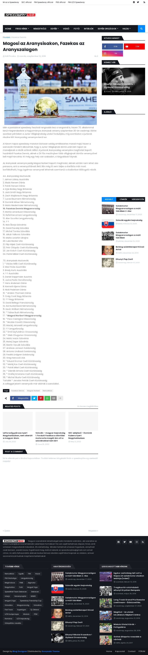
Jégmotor (31, 583)
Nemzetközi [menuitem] (39, 28)
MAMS (33, 596)
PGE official (60, 2)
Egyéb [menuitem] (54, 28)
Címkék (123, 199)
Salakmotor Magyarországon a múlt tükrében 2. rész (128, 208)
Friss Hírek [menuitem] (21, 28)
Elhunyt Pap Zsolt (124, 259)
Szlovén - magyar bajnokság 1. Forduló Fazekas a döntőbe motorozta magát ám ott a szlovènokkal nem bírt (50, 437)
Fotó (21, 587)
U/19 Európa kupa (12, 614)
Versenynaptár (20, 596)
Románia (8, 618)
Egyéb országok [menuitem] (107, 28)
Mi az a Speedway (11, 2)
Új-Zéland (34, 609)
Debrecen (35, 592)
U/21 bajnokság (23, 618)
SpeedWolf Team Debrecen (16, 592)
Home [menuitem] (8, 28)
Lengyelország (27, 578)
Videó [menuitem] (66, 28)
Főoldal (6, 37)
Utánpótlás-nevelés (13, 623)
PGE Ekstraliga (10, 578)
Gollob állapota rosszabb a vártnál (127, 638)
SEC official (27, 2)
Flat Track (9, 609)
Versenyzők (138, 199)
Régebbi (93, 530)
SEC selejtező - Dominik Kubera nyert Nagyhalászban (80, 436)
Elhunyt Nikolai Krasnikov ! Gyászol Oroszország (119, 86)
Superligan (21, 609)
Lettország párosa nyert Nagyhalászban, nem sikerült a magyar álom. (18, 436)
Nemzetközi (47, 391)
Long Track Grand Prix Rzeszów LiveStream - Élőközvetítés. (129, 601)
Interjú (7, 596)
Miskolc (26, 614)
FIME (21, 583)
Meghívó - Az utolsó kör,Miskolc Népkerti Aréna (127, 613)
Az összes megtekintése (87, 406)
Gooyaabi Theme (51, 651)
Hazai (37, 574)
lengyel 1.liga (32, 587)
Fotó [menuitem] (77, 28)
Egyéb (21, 574)
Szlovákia (9, 605)
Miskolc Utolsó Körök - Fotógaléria (125, 625)
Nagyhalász (10, 587)
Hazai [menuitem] (126, 28)
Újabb (7, 530)
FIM (29, 574)
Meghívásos (10, 583)
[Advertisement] (123, 175)
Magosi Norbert (33, 391)
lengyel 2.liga (10, 600)
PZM (35, 614)
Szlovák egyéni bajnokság (129, 220)
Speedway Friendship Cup (30, 600)
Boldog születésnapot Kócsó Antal (130, 248)
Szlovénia (37, 605)
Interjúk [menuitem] (89, 28)
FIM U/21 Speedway (76, 2)
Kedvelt (109, 199)
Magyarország (23, 605)
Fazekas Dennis (19, 37)
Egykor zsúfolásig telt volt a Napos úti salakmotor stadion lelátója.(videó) (129, 576)
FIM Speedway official (43, 2)
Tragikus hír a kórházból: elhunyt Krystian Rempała (127, 588)
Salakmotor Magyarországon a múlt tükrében (128, 235)
